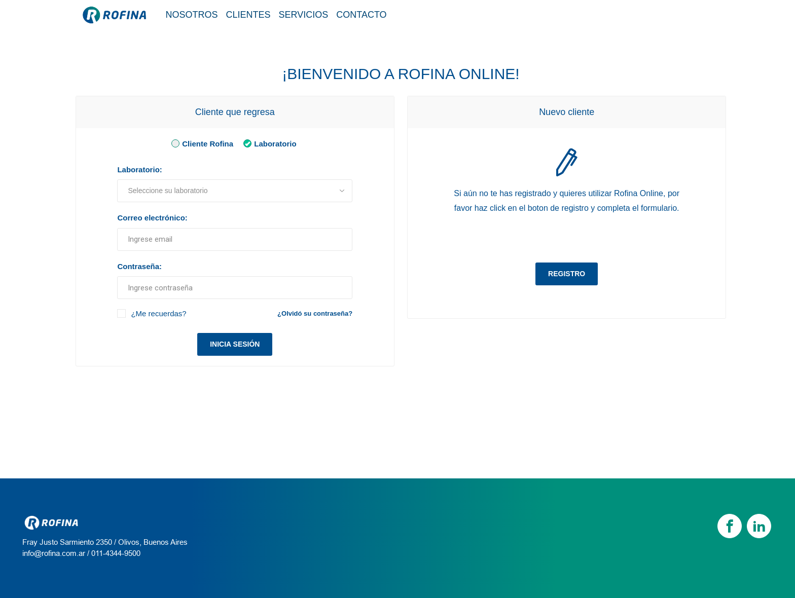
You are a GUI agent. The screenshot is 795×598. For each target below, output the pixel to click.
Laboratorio (268, 143)
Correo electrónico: (152, 217)
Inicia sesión (235, 344)
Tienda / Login (673, 14)
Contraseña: (139, 266)
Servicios (304, 15)
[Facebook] (729, 526)
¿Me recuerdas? (158, 313)
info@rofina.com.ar (53, 553)
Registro (566, 274)
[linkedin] (759, 526)
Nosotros (192, 15)
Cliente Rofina (200, 143)
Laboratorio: (139, 169)
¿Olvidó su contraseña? (314, 313)
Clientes (248, 15)
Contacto (361, 15)
